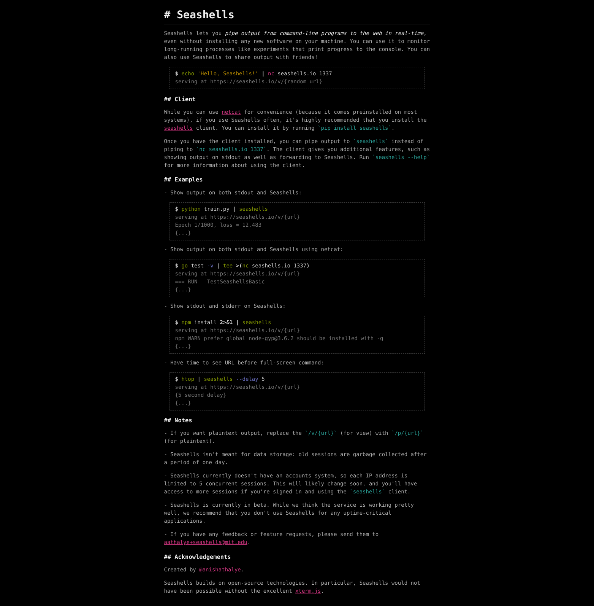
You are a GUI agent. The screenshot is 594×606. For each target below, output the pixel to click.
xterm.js (308, 591)
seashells (178, 128)
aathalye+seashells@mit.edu (205, 542)
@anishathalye (220, 570)
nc (271, 74)
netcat (231, 112)
